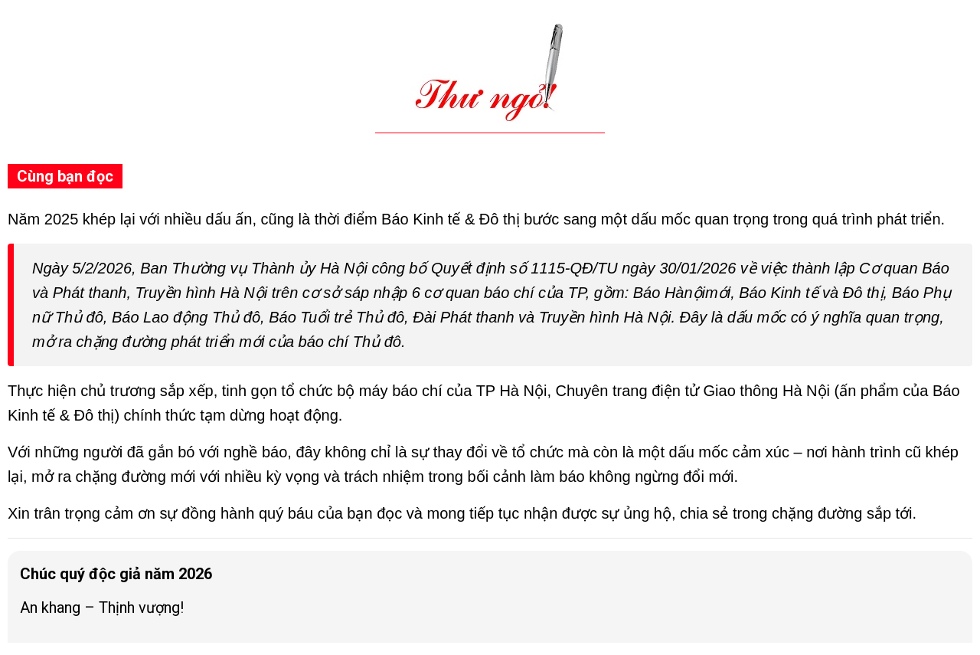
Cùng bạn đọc (65, 176)
